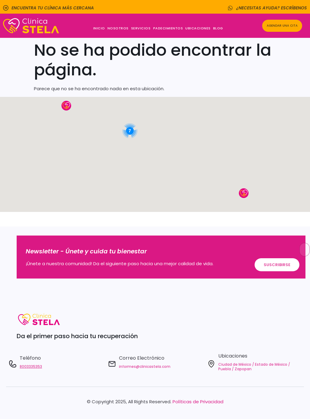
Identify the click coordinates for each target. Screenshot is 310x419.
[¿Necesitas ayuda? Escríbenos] (230, 8)
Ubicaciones (198, 28)
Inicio (99, 28)
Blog (218, 28)
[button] (66, 106)
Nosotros (118, 28)
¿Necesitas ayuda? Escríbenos (271, 8)
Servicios (141, 28)
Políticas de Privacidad (198, 401)
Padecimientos (168, 28)
